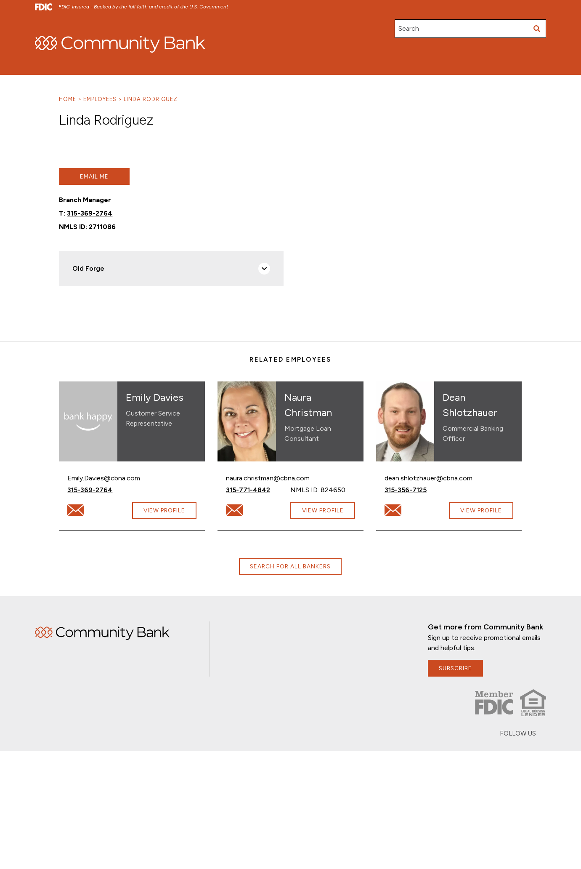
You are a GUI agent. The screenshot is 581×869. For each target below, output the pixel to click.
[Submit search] (537, 28)
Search (408, 28)
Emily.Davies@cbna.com (103, 477)
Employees (100, 99)
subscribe (455, 668)
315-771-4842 (258, 489)
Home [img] (102, 633)
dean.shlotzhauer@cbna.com (428, 477)
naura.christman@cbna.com (268, 477)
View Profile (164, 510)
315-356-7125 (417, 489)
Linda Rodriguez (151, 99)
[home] (120, 44)
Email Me (94, 176)
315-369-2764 (89, 213)
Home (67, 99)
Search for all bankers (290, 566)
